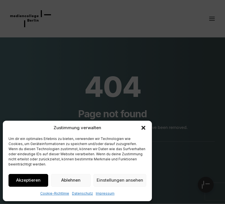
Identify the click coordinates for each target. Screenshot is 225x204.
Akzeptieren (28, 180)
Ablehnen (70, 180)
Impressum (105, 193)
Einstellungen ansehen (120, 180)
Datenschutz (82, 193)
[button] (143, 128)
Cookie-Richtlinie (54, 193)
